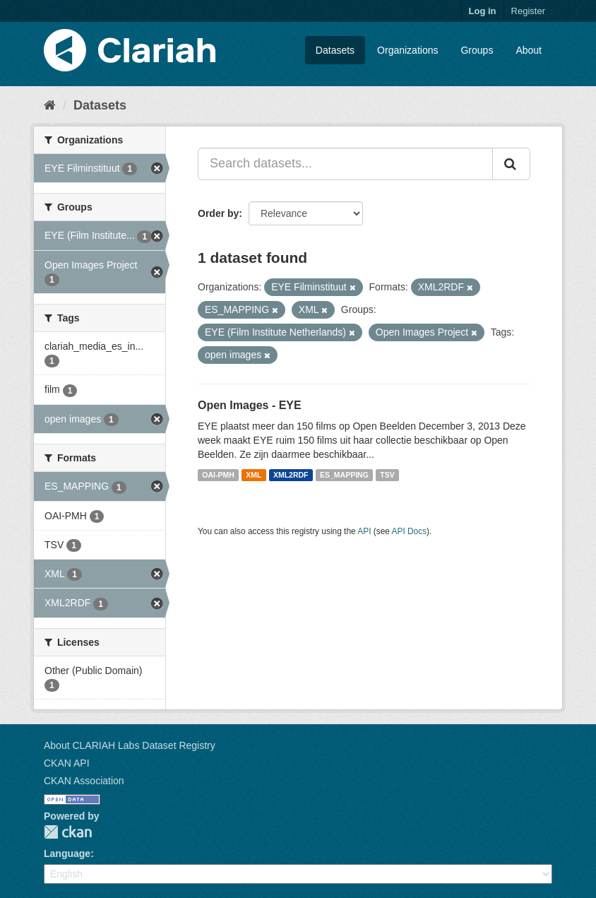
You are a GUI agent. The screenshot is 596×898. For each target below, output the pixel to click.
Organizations (407, 50)
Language (67, 853)
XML (253, 475)
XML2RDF (291, 475)
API (364, 531)
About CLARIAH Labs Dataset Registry (129, 745)
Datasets (335, 50)
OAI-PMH (218, 475)
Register (528, 11)
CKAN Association (84, 780)
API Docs (409, 531)
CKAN (68, 832)
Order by (218, 213)
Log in (482, 11)
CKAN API (67, 763)
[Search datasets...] (345, 164)
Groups (476, 50)
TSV (387, 475)
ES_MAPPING (344, 475)
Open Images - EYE (250, 405)
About (528, 50)
